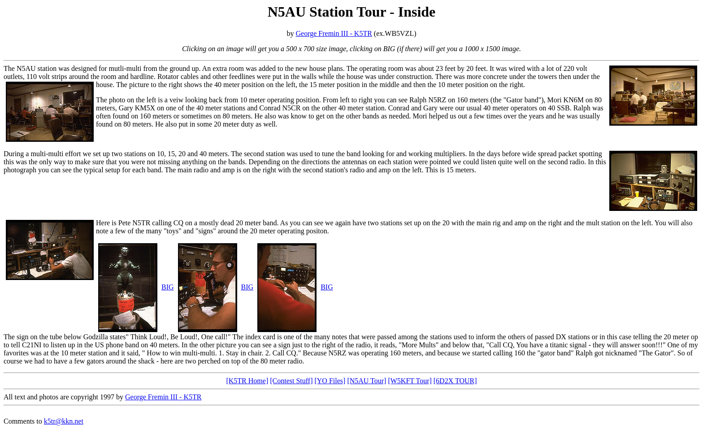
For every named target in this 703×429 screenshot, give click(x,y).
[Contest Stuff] (291, 381)
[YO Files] (329, 381)
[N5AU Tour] (366, 381)
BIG (167, 287)
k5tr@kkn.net (63, 421)
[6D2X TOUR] (455, 381)
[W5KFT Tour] (409, 381)
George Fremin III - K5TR (334, 33)
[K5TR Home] (247, 381)
